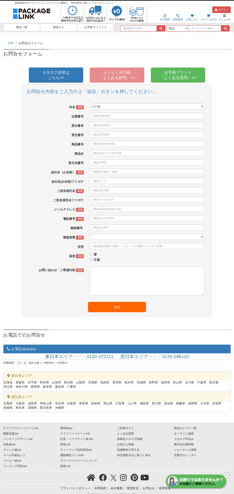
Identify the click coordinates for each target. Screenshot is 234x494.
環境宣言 (133, 488)
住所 (81, 246)
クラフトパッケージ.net (75, 433)
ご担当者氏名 (70, 191)
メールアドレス (68, 210)
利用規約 (100, 488)
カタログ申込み (184, 439)
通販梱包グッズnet (72, 455)
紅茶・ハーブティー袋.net (76, 439)
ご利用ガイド (125, 428)
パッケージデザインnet (17, 439)
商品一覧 (21, 27)
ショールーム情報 (185, 449)
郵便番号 (77, 228)
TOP (11, 43)
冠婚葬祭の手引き (128, 449)
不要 (97, 260)
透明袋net (66, 428)
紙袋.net (65, 466)
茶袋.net (65, 444)
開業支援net (10, 433)
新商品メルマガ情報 (129, 439)
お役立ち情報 (125, 444)
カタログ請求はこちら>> (56, 75)
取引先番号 (76, 163)
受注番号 (78, 135)
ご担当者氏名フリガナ (68, 200)
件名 (76, 107)
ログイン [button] (221, 9)
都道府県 (73, 238)
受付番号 (78, 125)
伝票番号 (78, 116)
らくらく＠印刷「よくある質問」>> (117, 75)
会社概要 (116, 488)
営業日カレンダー (185, 455)
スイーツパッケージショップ (78, 460)
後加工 (58, 27)
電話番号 (73, 219)
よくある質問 (125, 433)
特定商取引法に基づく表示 (134, 455)
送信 (117, 307)
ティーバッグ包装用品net (76, 449)
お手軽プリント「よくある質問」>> (178, 75)
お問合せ (149, 488)
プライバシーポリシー (75, 488)
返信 (76, 256)
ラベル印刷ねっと (14, 455)
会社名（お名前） (67, 172)
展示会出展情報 (184, 444)
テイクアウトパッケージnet (20, 428)
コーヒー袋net (12, 460)
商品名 (79, 153)
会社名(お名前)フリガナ (67, 181)
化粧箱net (9, 444)
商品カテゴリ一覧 (185, 428)
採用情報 (165, 488)
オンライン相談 (184, 433)
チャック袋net (12, 449)
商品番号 (78, 144)
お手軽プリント (95, 27)
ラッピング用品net (15, 466)
